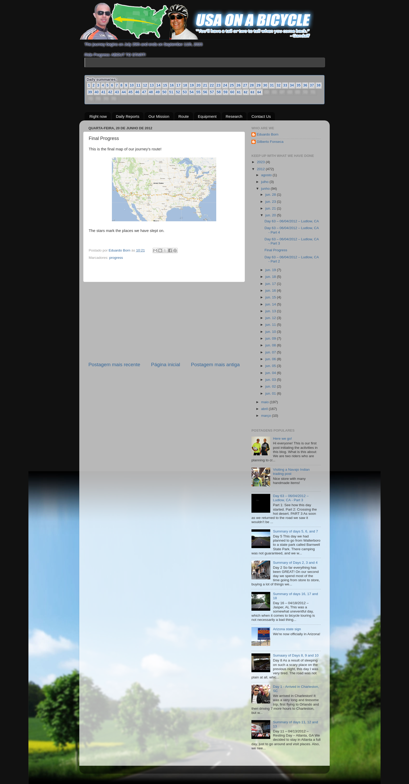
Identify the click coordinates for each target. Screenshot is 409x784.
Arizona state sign (287, 629)
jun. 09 (271, 338)
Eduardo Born (120, 250)
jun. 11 (271, 325)
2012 (261, 169)
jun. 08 (271, 345)
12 (145, 85)
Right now (98, 116)
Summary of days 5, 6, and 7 (295, 531)
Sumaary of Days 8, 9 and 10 (295, 655)
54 (192, 92)
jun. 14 (271, 304)
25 (232, 85)
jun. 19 (271, 270)
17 (178, 85)
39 (90, 92)
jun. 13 (271, 311)
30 (265, 85)
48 (151, 92)
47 (144, 92)
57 (212, 92)
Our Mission (158, 116)
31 (272, 85)
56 (205, 92)
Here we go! (282, 438)
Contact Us (261, 116)
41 (103, 92)
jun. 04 (271, 373)
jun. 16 (271, 290)
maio (265, 402)
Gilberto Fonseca (270, 142)
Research (234, 116)
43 (117, 92)
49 (158, 92)
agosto (267, 175)
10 (132, 85)
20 (198, 85)
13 (152, 85)
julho (265, 182)
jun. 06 (271, 359)
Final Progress (275, 250)
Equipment (207, 116)
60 (232, 92)
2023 (261, 162)
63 (253, 92)
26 (238, 85)
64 (259, 92)
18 (185, 85)
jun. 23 (271, 201)
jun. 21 (271, 208)
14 (158, 85)
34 (292, 85)
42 (110, 92)
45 (131, 92)
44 (124, 92)
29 (258, 85)
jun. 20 (271, 215)
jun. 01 (271, 393)
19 (192, 85)
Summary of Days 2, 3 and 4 (295, 563)
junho (266, 189)
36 (305, 85)
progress (116, 258)
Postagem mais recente (114, 364)
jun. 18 (271, 277)
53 (185, 92)
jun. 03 (271, 380)
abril (265, 409)
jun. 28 (271, 195)
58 (219, 92)
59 (226, 92)
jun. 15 (271, 297)
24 (225, 85)
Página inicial (165, 364)
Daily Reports (127, 116)
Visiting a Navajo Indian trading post (291, 472)
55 (198, 92)
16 (172, 85)
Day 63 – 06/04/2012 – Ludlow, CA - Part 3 (291, 498)
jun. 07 (271, 352)
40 (97, 92)
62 (246, 92)
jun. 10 (271, 332)
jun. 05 (271, 366)
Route (183, 116)
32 (278, 85)
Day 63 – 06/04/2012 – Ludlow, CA (291, 221)
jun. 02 (271, 386)
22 (212, 85)
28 (252, 85)
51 (171, 92)
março (266, 416)
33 (285, 85)
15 (165, 85)
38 (318, 85)
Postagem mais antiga (215, 364)
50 (165, 92)
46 (137, 92)
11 (138, 85)
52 (178, 92)
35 (299, 85)
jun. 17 (271, 283)
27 (245, 85)
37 (312, 85)
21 (205, 85)
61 (239, 92)
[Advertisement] (164, 321)
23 (218, 85)
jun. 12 (271, 318)
